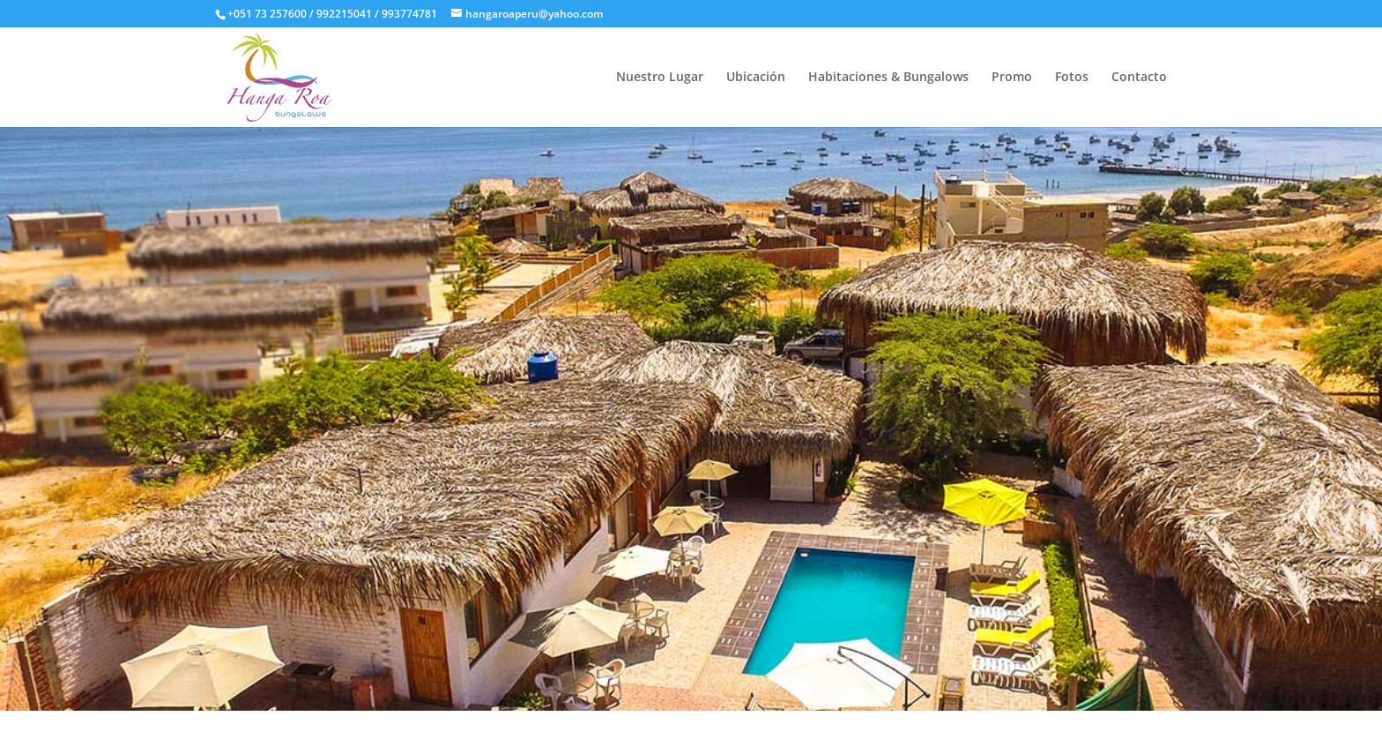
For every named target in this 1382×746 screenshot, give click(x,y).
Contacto (1139, 78)
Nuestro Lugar (659, 78)
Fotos (1072, 78)
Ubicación (755, 78)
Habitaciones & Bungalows (888, 78)
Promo (1012, 78)
